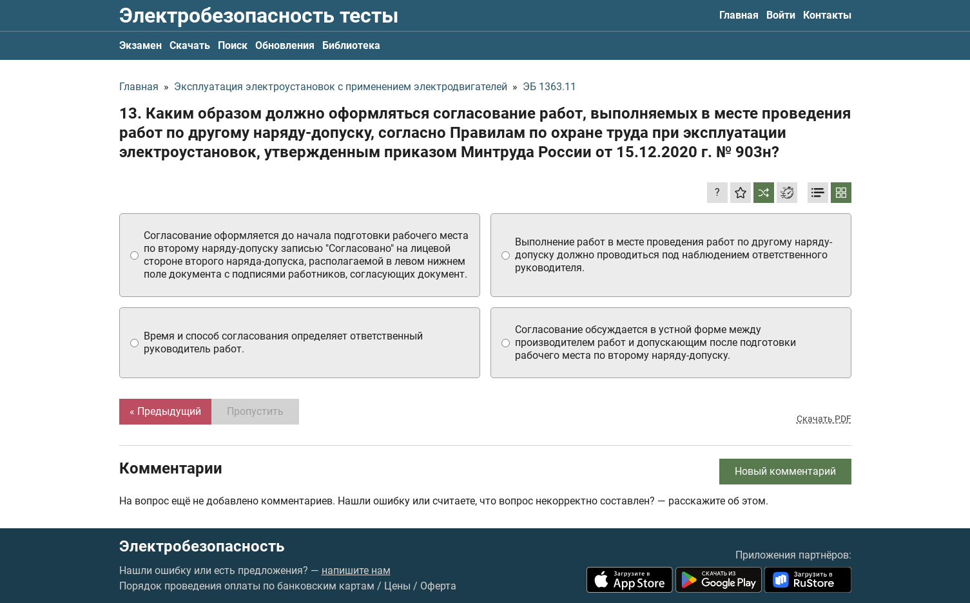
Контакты (827, 15)
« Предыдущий (165, 411)
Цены (397, 586)
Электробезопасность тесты (258, 15)
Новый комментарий (785, 471)
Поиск (232, 45)
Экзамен (140, 45)
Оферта (438, 586)
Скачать (190, 45)
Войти (780, 15)
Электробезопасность (201, 546)
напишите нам (356, 570)
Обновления (285, 45)
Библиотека (351, 45)
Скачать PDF (824, 419)
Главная (739, 15)
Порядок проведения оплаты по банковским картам (246, 586)
